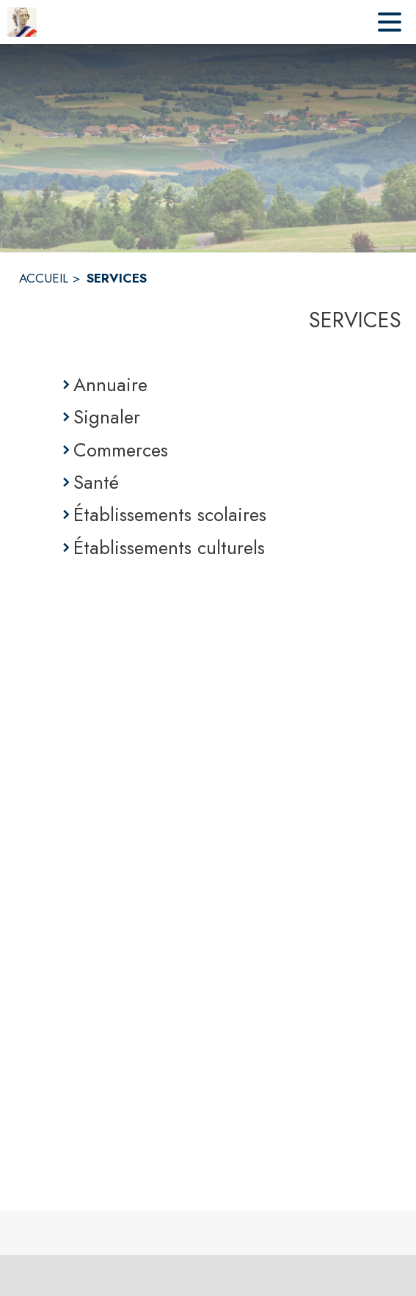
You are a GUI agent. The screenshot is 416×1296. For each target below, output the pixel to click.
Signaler (106, 416)
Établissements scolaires (169, 514)
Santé (96, 482)
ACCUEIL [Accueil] (43, 278)
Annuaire (110, 384)
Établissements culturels (169, 547)
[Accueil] (22, 22)
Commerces (120, 449)
